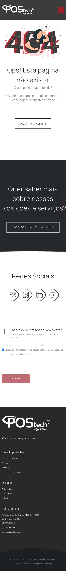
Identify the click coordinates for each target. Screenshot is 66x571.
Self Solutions (7, 498)
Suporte (5, 463)
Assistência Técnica (10, 458)
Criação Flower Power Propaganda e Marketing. (33, 564)
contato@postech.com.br (12, 532)
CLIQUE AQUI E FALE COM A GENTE (31, 227)
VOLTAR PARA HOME (31, 123)
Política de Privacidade (11, 472)
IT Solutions (7, 493)
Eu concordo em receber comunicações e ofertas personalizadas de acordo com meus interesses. (32, 352)
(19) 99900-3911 (8, 527)
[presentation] (26, 365)
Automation (7, 489)
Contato (5, 468)
